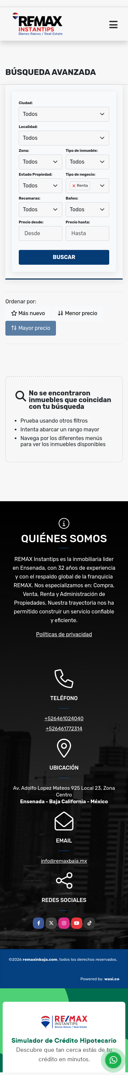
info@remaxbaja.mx (64, 861)
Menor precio (77, 313)
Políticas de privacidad (64, 634)
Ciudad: (26, 103)
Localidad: (28, 127)
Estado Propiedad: (35, 174)
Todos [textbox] (30, 114)
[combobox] (64, 114)
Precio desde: (31, 222)
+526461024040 (64, 719)
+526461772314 (64, 729)
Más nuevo (28, 313)
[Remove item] (74, 185)
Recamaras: (29, 198)
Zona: (24, 150)
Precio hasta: (78, 222)
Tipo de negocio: (80, 174)
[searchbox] (72, 196)
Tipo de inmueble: (82, 150)
